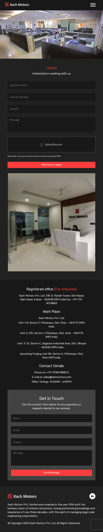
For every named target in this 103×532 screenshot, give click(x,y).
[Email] (51, 430)
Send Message (51, 472)
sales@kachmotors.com (57, 377)
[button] (92, 4)
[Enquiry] (51, 442)
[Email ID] (51, 109)
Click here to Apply (51, 164)
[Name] (51, 85)
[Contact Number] (51, 97)
